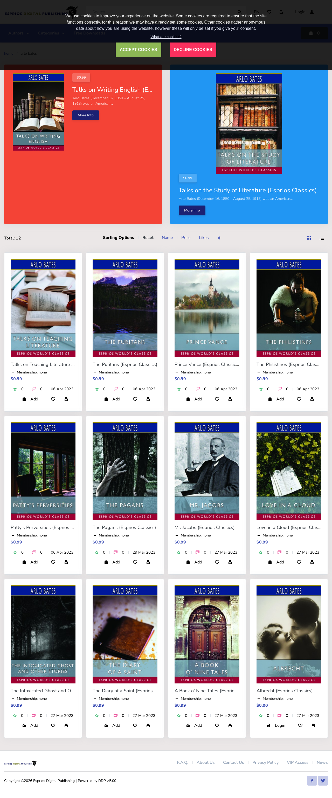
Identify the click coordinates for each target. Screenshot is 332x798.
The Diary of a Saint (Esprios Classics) (133, 691)
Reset (148, 238)
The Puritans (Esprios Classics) (125, 364)
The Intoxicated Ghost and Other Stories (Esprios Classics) (72, 691)
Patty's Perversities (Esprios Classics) (50, 527)
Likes (204, 238)
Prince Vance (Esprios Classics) (207, 364)
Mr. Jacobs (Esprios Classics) (205, 527)
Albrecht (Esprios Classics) (285, 691)
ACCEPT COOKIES (138, 49)
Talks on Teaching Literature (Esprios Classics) (59, 364)
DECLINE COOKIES (193, 49)
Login (276, 725)
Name (167, 238)
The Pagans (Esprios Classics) (124, 527)
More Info (86, 115)
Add (30, 399)
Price (186, 238)
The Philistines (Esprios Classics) (291, 364)
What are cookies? (165, 37)
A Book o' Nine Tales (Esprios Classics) (216, 691)
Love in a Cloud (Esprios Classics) (292, 527)
